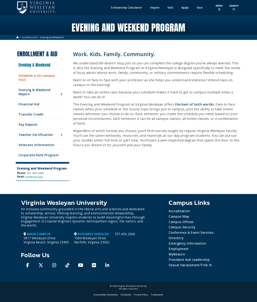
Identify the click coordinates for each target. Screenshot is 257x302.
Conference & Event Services (191, 232)
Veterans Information (36, 145)
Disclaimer (126, 294)
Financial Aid (29, 104)
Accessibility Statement (106, 294)
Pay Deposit (28, 124)
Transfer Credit (31, 114)
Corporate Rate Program (39, 155)
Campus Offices (181, 222)
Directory (176, 238)
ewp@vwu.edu (34, 176)
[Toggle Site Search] (234, 7)
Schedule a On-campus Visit (37, 77)
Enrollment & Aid (37, 54)
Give (200, 7)
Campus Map (179, 216)
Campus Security (182, 227)
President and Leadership (189, 259)
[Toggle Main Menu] (219, 7)
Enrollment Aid (29, 37)
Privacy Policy (141, 294)
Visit (171, 7)
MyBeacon (177, 254)
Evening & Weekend (34, 65)
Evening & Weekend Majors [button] (34, 92)
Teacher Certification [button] (36, 134)
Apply (185, 7)
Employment (178, 249)
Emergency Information (187, 243)
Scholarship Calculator (126, 7)
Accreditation (179, 211)
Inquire (154, 7)
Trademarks (157, 294)
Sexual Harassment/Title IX (190, 265)
